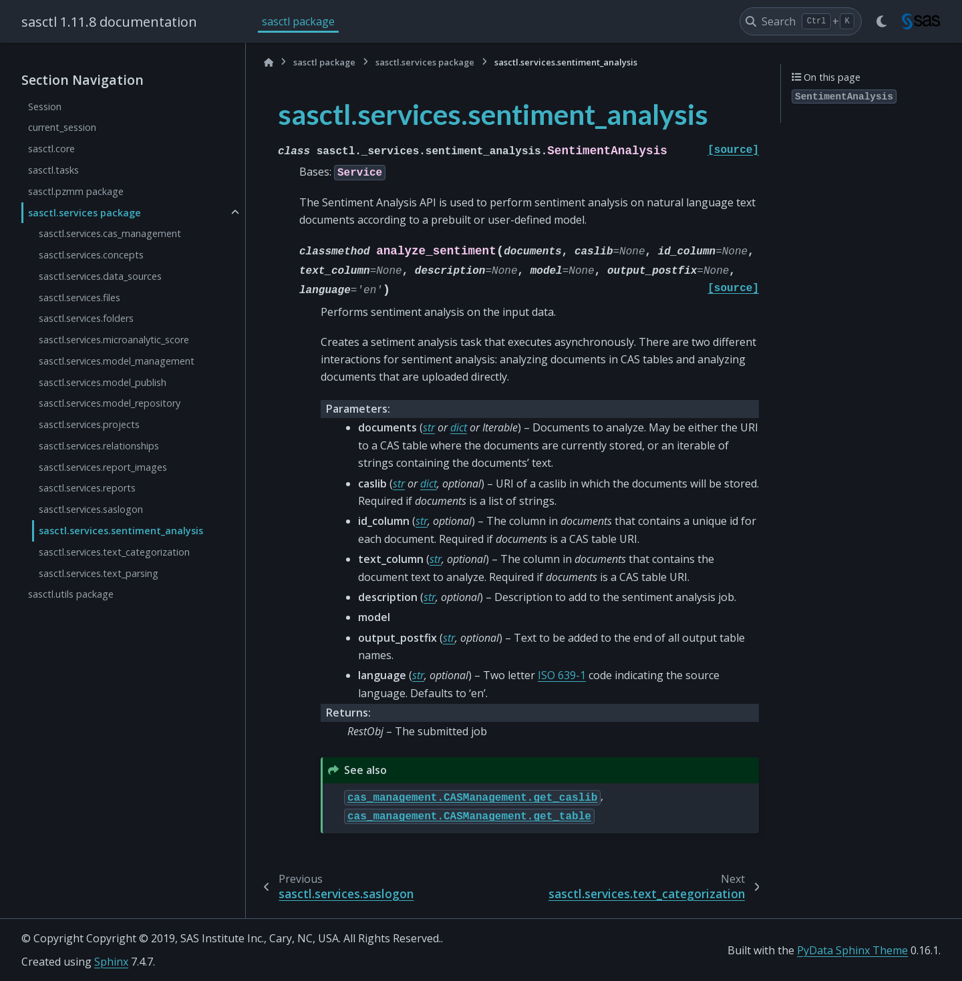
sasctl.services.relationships (99, 445)
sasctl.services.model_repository (109, 403)
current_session (62, 127)
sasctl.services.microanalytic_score (114, 339)
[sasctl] (921, 21)
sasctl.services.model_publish (102, 382)
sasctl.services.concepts (91, 254)
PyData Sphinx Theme (852, 950)
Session (44, 106)
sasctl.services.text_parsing (98, 573)
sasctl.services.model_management (116, 361)
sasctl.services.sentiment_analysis (121, 530)
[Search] (801, 21)
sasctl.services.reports (87, 487)
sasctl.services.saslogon (91, 509)
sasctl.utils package (71, 594)
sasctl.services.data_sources (100, 276)
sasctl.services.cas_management (110, 233)
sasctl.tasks (53, 170)
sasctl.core (51, 148)
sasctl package (298, 21)
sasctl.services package (84, 212)
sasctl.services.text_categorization (114, 552)
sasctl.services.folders (86, 318)
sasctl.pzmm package (76, 191)
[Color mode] (882, 21)
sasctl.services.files (79, 297)
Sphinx (111, 961)
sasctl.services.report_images (103, 467)
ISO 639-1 (562, 675)
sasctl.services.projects (89, 424)
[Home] (268, 62)
